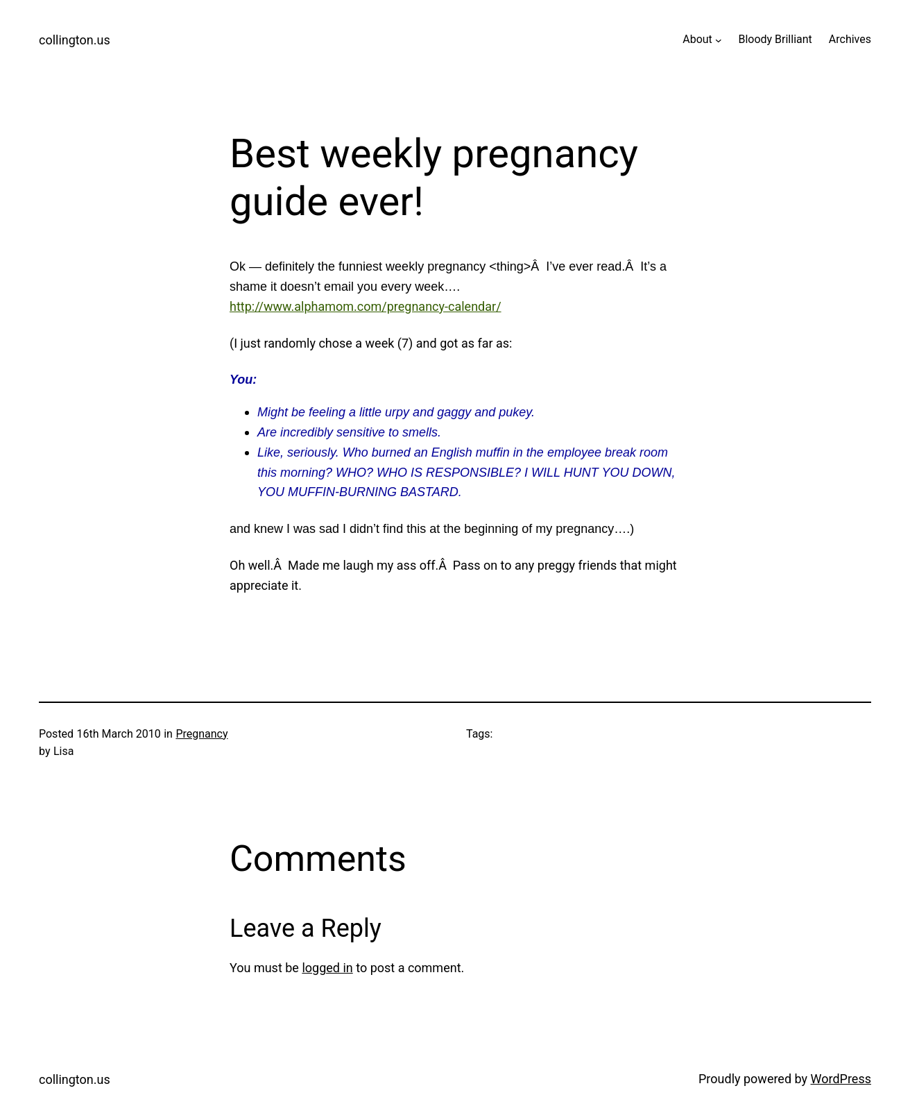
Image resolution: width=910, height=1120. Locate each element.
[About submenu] (718, 39)
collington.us (74, 40)
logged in (327, 967)
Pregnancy (201, 733)
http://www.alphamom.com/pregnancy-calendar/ (365, 306)
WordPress (841, 1078)
